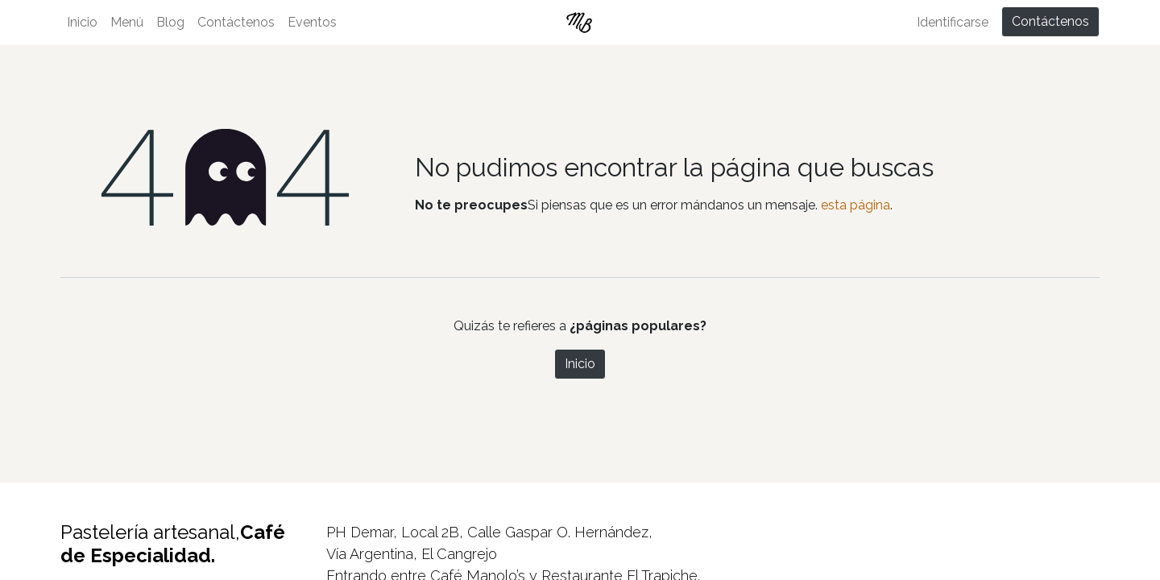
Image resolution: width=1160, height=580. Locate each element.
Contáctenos (1050, 21)
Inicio (580, 363)
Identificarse (952, 22)
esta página (855, 205)
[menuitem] (82, 22)
